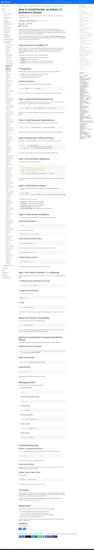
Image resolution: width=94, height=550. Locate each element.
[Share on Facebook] (22, 536)
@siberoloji (33, 20)
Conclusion (82, 67)
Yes (20, 529)
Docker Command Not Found (86, 62)
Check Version (83, 57)
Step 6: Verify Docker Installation (84, 29)
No (24, 529)
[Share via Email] (54, 536)
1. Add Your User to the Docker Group (85, 41)
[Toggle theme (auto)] (75, 2)
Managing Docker (84, 59)
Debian (25, 6)
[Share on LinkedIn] (35, 536)
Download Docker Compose (86, 53)
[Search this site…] (85, 2)
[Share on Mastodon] (48, 536)
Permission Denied (84, 64)
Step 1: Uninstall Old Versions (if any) (86, 15)
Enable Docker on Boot (85, 35)
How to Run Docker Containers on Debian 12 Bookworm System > (62, 533)
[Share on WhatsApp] (41, 536)
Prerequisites (82, 11)
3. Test (81, 45)
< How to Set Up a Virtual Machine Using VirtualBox (31, 533)
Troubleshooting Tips (84, 60)
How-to (20, 6)
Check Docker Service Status (86, 34)
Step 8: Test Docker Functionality (84, 48)
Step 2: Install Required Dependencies (85, 18)
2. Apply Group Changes (85, 44)
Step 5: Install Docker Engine (86, 27)
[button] (70, 2)
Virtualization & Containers (34, 6)
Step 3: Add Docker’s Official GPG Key (86, 21)
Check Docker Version (85, 32)
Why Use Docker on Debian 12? (86, 8)
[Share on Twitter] (28, 536)
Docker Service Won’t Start (86, 66)
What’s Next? (82, 69)
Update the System (84, 12)
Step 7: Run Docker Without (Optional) (86, 38)
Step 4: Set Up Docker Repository (84, 24)
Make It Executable (84, 55)
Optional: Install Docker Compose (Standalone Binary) (86, 51)
